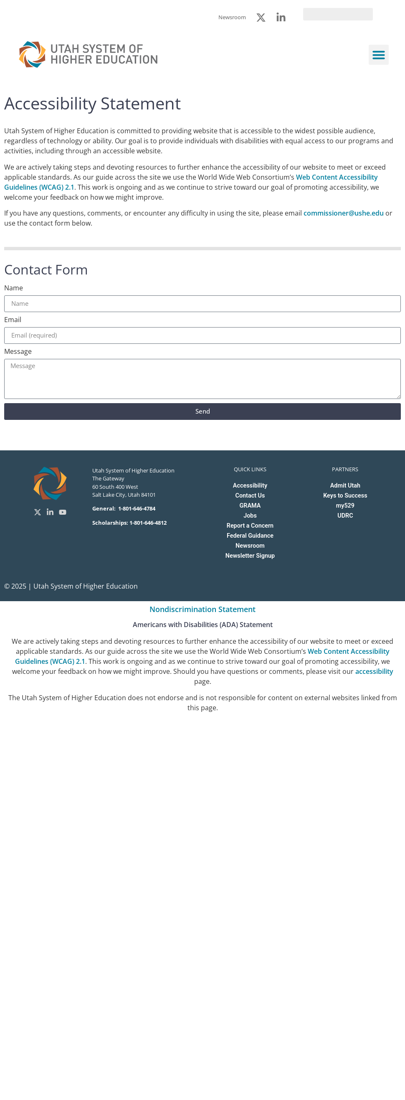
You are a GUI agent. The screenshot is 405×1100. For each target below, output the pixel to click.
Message (18, 352)
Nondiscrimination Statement (202, 609)
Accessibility (250, 485)
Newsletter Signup (250, 555)
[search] (338, 14)
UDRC (345, 515)
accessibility (374, 671)
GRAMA (250, 505)
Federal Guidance (250, 535)
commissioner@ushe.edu (344, 213)
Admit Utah (345, 485)
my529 (345, 505)
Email (12, 320)
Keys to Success (345, 495)
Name (13, 288)
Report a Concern (250, 525)
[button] (379, 55)
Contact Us (250, 495)
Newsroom (250, 545)
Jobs (250, 515)
